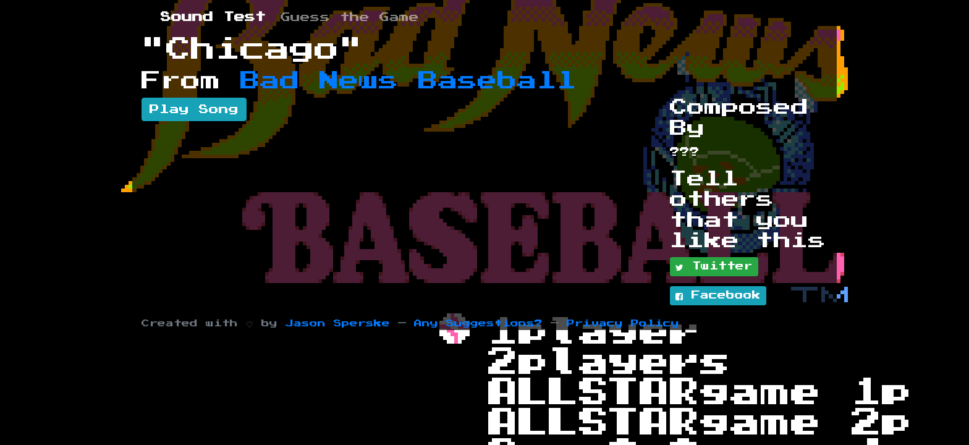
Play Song (194, 109)
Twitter (714, 267)
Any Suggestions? (478, 324)
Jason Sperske (338, 324)
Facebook (718, 296)
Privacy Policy (623, 324)
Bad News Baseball (408, 81)
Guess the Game (350, 17)
